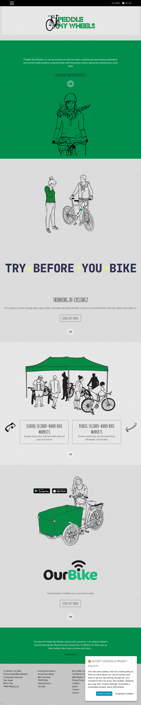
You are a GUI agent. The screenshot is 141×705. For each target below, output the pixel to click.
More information (115, 687)
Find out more (70, 318)
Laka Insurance (44, 683)
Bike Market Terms (80, 677)
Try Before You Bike (12, 671)
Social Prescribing (46, 674)
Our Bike (41, 686)
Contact (75, 689)
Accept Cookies (104, 693)
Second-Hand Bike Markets (15, 674)
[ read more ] (70, 654)
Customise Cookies (124, 693)
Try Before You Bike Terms (84, 674)
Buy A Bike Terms (80, 671)
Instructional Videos (46, 671)
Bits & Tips (8, 683)
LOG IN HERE (116, 3)
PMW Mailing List (11, 686)
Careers (75, 692)
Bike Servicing (44, 677)
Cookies (75, 683)
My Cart (129, 3)
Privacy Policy (78, 680)
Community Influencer (13, 677)
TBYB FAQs (43, 680)
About (75, 686)
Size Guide (8, 680)
